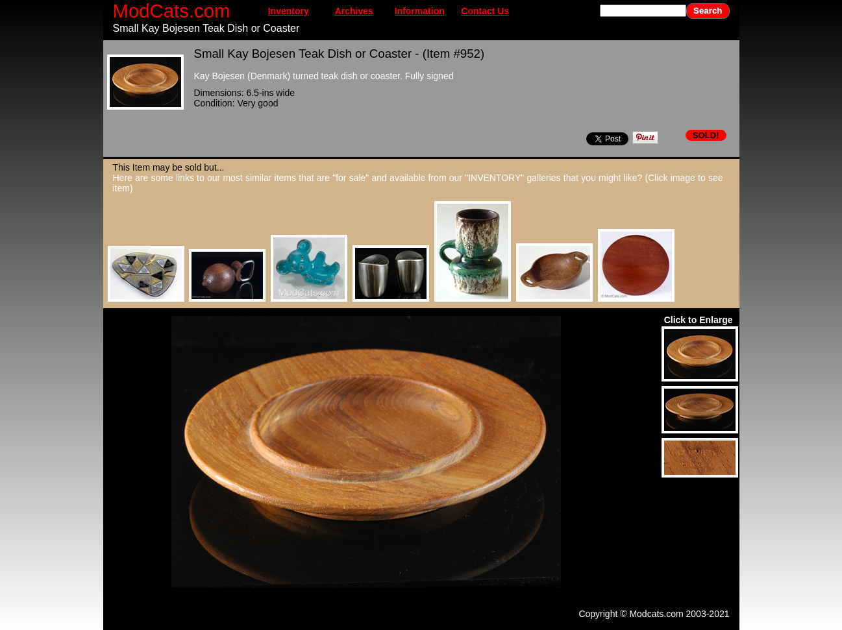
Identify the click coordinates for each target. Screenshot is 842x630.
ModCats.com (171, 10)
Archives (354, 11)
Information (420, 11)
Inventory (288, 11)
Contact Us (485, 11)
